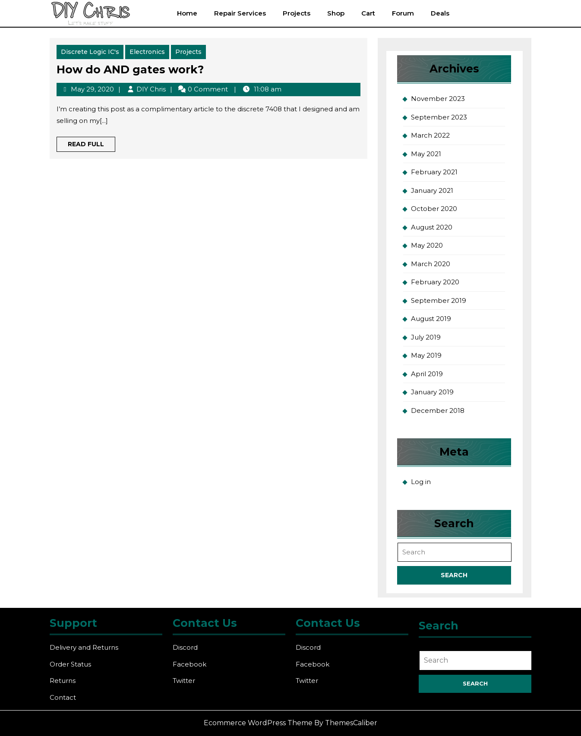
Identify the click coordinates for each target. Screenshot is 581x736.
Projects (296, 13)
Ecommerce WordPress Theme (258, 723)
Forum (403, 13)
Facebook (189, 664)
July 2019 (426, 337)
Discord (185, 647)
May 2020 (427, 245)
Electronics (147, 52)
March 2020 (430, 264)
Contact (63, 697)
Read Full (91, 145)
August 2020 (431, 227)
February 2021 (434, 172)
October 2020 (434, 208)
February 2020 (435, 282)
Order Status (70, 664)
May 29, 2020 (92, 89)
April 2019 (427, 374)
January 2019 (432, 392)
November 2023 (438, 98)
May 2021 (426, 154)
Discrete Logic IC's (90, 52)
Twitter (184, 680)
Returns (63, 680)
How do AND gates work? (130, 69)
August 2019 (431, 319)
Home (187, 13)
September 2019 (438, 300)
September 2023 (439, 117)
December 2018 (437, 410)
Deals (440, 13)
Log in (421, 482)
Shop (335, 13)
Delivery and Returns (84, 647)
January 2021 (432, 190)
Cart (368, 13)
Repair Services (240, 13)
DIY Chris (151, 89)
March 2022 (430, 135)
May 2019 (426, 355)
